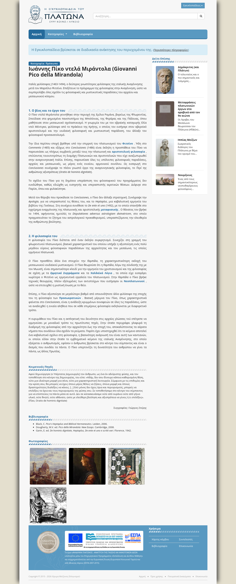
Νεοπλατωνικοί (134, 281)
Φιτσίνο (127, 143)
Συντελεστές (186, 539)
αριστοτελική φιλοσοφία (128, 151)
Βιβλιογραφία (83, 34)
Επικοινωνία (186, 546)
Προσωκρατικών (70, 298)
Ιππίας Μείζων (187, 140)
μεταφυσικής (109, 209)
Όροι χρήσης (156, 576)
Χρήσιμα (155, 528)
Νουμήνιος (185, 175)
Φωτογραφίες (38, 441)
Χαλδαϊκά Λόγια (101, 273)
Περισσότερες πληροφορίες (171, 50)
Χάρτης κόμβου (160, 539)
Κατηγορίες (56, 34)
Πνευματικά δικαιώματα (179, 576)
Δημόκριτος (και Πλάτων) (188, 68)
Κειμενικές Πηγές (41, 366)
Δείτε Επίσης (161, 58)
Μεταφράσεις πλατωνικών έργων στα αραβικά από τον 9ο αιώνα (189, 109)
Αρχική (37, 34)
